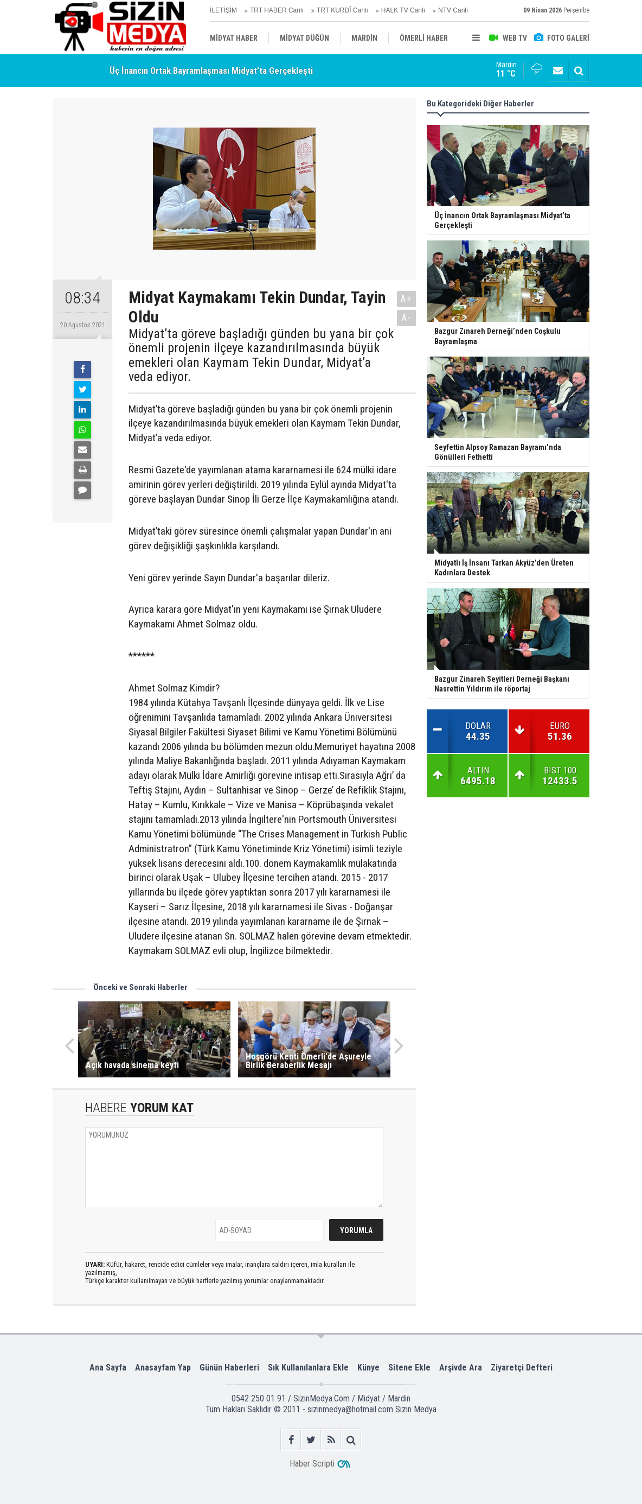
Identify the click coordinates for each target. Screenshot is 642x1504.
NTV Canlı (453, 10)
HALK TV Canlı (403, 10)
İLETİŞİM (223, 10)
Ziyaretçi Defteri (522, 1367)
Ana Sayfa (107, 1367)
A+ (406, 299)
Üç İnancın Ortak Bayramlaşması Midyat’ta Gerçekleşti (211, 70)
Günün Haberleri (229, 1367)
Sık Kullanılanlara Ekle (308, 1367)
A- (407, 318)
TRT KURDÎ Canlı (342, 10)
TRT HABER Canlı (277, 10)
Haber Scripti (312, 1463)
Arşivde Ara (460, 1367)
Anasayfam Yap (163, 1367)
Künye (368, 1367)
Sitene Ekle (409, 1367)
